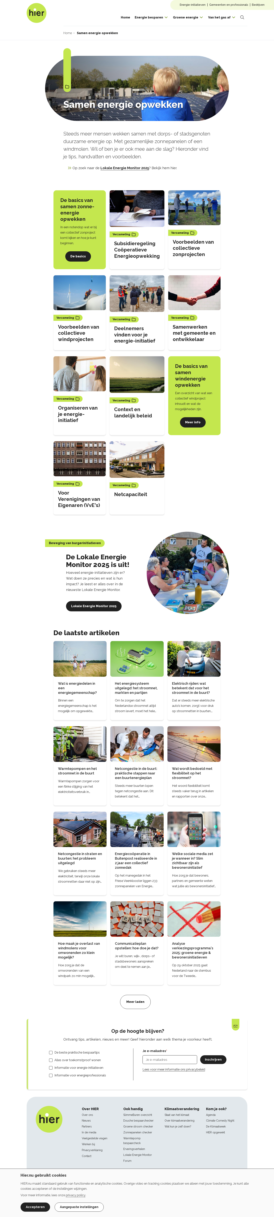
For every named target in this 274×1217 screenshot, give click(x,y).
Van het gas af (219, 17)
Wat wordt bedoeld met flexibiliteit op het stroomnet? (192, 773)
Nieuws (86, 1120)
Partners (87, 1126)
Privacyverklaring (92, 1150)
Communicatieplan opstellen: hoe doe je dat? (137, 946)
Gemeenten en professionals (228, 4)
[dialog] (137, 1193)
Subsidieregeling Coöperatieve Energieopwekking (137, 250)
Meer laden (135, 1002)
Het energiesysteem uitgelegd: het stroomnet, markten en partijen (136, 688)
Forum (127, 1160)
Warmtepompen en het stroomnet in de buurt (77, 771)
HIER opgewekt (215, 1132)
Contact (86, 1156)
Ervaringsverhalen (134, 1149)
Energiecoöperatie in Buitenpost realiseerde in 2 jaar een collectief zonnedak (136, 861)
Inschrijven (213, 1059)
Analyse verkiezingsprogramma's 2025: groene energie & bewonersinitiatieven (192, 950)
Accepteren (35, 1207)
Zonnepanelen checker (137, 1132)
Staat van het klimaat (177, 1114)
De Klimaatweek (216, 1126)
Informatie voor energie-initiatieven (78, 1068)
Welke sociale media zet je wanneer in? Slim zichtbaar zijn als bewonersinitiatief (192, 861)
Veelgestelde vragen (94, 1138)
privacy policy (75, 1195)
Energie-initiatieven (193, 4)
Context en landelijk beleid (133, 413)
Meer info (193, 422)
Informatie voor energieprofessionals (80, 1075)
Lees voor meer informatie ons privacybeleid (174, 1069)
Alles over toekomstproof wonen (77, 1060)
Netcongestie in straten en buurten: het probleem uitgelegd (80, 858)
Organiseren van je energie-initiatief (78, 414)
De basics (78, 256)
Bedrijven (258, 4)
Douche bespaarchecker (138, 1120)
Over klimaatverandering (179, 1120)
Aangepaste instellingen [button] (79, 1207)
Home (125, 17)
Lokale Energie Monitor (137, 1154)
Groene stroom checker (138, 1126)
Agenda (211, 1114)
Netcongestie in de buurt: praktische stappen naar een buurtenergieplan (136, 773)
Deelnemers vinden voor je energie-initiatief (134, 335)
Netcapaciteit (130, 494)
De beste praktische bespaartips (77, 1052)
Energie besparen (149, 17)
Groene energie (185, 17)
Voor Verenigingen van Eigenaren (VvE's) (79, 499)
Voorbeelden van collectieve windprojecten (78, 333)
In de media (89, 1132)
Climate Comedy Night (220, 1120)
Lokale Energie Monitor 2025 (124, 168)
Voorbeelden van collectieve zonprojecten (193, 248)
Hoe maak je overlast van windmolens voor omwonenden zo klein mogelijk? (79, 950)
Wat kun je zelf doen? (178, 1126)
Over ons (87, 1114)
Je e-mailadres (154, 1051)
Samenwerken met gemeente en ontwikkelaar (194, 333)
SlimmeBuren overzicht (137, 1114)
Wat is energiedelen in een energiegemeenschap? (77, 688)
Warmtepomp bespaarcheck (132, 1141)
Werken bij (88, 1144)
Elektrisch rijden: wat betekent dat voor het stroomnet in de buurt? (191, 688)
